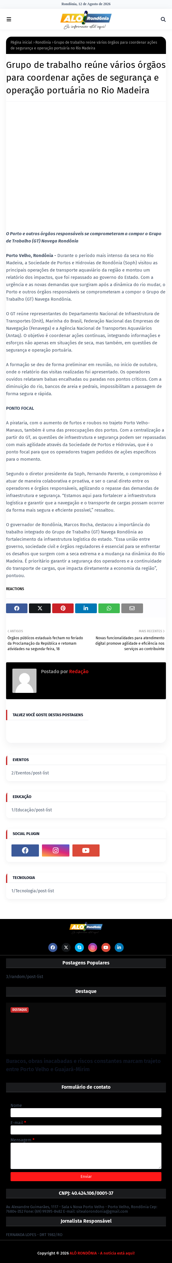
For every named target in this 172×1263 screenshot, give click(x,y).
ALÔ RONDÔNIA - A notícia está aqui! (102, 1253)
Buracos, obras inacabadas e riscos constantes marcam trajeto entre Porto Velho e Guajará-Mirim (83, 1065)
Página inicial (21, 42)
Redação (78, 671)
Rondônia (43, 42)
